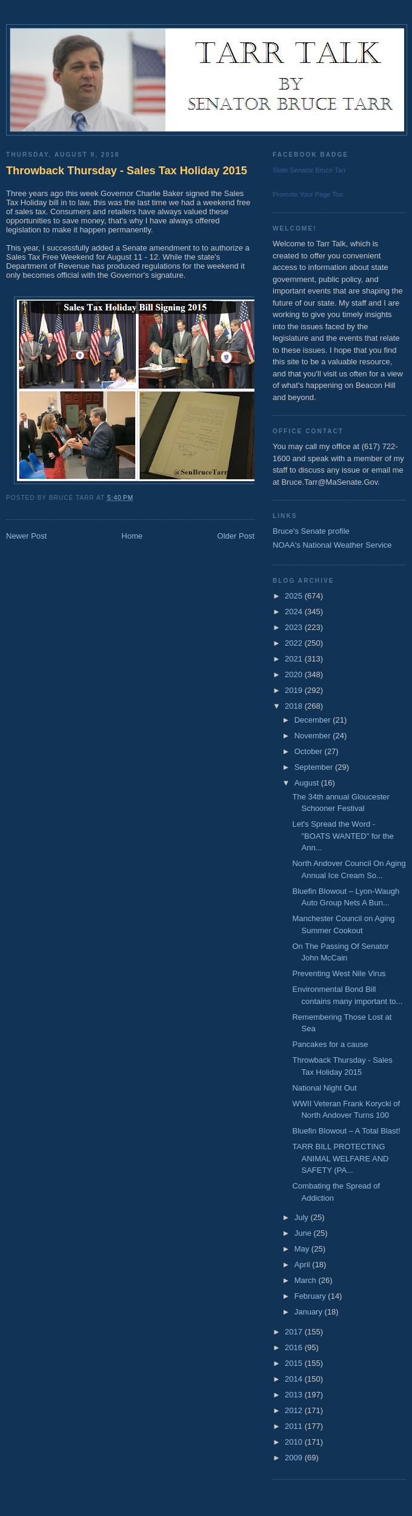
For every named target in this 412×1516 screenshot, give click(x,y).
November (313, 735)
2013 (295, 1394)
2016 (295, 1347)
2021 (295, 658)
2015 (295, 1363)
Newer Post (26, 535)
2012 (295, 1410)
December (313, 719)
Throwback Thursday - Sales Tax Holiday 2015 (126, 171)
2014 (295, 1378)
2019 (295, 690)
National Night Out (324, 1087)
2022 (295, 643)
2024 (295, 611)
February (311, 1296)
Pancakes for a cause (330, 1044)
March (306, 1280)
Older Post (236, 535)
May (302, 1248)
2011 (295, 1426)
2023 (295, 627)
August (307, 782)
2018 (295, 705)
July (302, 1217)
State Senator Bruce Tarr (309, 170)
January (309, 1311)
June (304, 1233)
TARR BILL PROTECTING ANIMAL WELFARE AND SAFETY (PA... (340, 1158)
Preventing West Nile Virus (338, 973)
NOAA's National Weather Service (332, 545)
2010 (295, 1441)
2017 (295, 1331)
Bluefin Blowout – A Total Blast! (346, 1130)
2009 (295, 1457)
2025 (295, 595)
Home (132, 535)
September (314, 767)
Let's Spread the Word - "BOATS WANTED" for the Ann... (342, 835)
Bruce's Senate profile (311, 531)
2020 (295, 674)
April (303, 1264)
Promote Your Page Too (308, 194)
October (309, 751)
